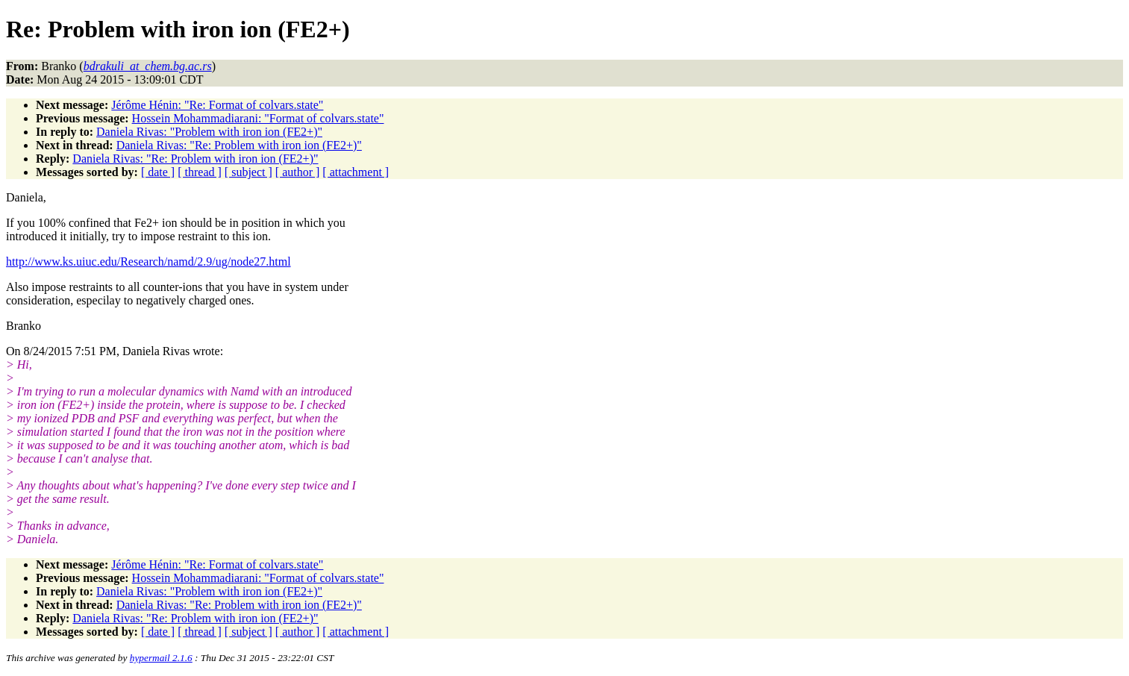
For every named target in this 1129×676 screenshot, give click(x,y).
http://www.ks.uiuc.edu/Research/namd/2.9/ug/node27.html (148, 261)
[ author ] (297, 172)
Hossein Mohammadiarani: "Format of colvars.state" (258, 118)
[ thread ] (200, 172)
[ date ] (158, 172)
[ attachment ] (355, 172)
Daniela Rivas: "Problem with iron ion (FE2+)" (209, 131)
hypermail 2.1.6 (161, 657)
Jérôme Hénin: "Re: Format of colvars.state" (217, 104)
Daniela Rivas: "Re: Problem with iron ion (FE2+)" (239, 145)
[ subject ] (248, 172)
